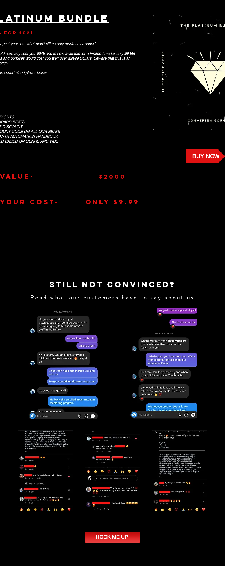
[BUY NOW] (205, 156)
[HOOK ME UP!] (112, 537)
